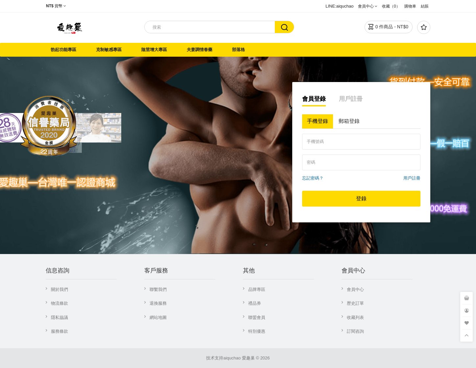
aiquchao (232, 357)
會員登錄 (314, 99)
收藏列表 (355, 317)
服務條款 (59, 331)
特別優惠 (256, 331)
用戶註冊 (351, 99)
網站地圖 (158, 317)
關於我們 (59, 289)
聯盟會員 (256, 317)
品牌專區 (256, 289)
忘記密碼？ (312, 178)
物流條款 (59, 303)
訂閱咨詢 (355, 331)
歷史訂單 (355, 303)
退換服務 (158, 303)
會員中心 (355, 289)
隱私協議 (59, 317)
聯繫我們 (158, 289)
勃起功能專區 (63, 49)
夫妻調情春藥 (199, 49)
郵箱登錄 (349, 121)
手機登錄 (317, 121)
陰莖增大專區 (154, 49)
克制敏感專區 (109, 49)
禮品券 (254, 303)
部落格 (238, 49)
